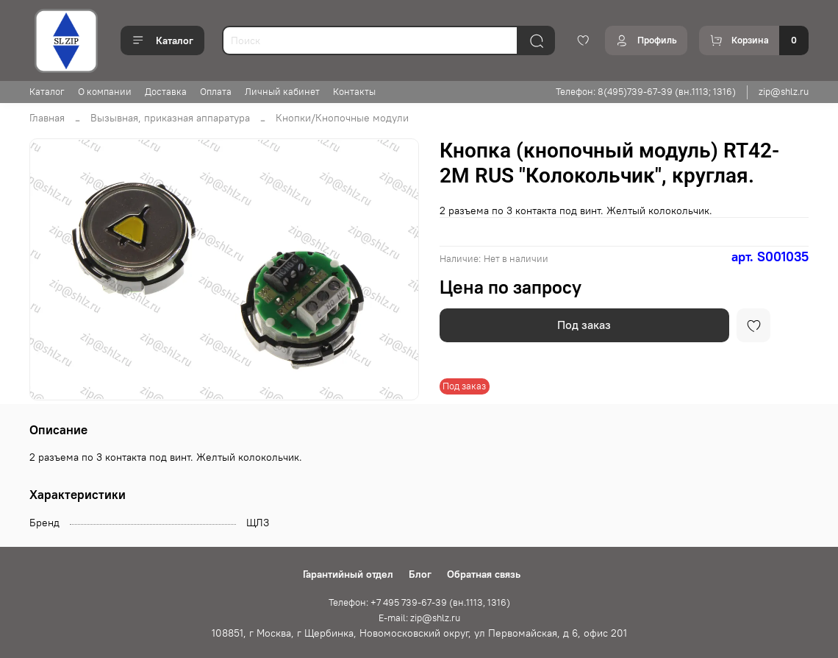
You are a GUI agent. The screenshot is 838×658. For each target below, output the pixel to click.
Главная (47, 117)
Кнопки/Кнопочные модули (342, 117)
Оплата (216, 91)
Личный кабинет (282, 91)
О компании (105, 91)
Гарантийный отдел (348, 574)
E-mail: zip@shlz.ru (419, 617)
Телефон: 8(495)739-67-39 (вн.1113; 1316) (646, 91)
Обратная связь (483, 574)
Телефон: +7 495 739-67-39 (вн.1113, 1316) (419, 602)
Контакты (354, 91)
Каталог (162, 40)
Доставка (166, 91)
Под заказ (584, 324)
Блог (420, 574)
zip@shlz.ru (784, 91)
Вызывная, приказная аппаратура (170, 117)
